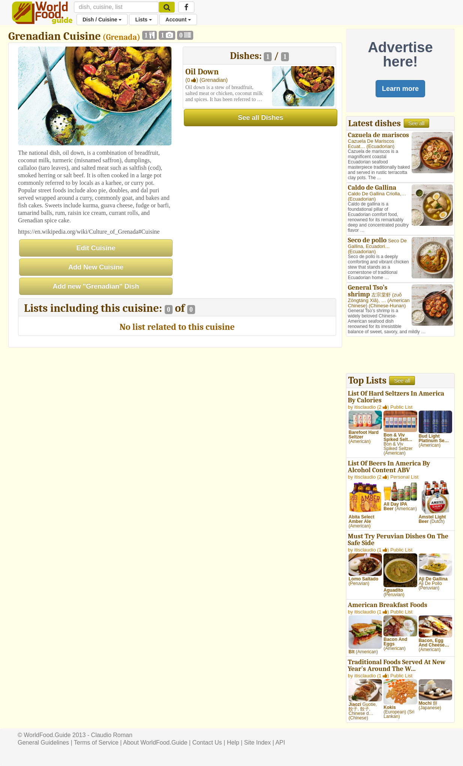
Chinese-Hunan (387, 305)
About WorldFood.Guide (155, 742)
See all (417, 123)
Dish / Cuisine (102, 20)
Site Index (257, 742)
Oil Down (202, 72)
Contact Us (207, 742)
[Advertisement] (400, 355)
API (280, 742)
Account (178, 20)
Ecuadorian (380, 146)
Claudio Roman (111, 735)
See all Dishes (260, 117)
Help (233, 742)
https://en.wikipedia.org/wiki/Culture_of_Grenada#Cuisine (88, 231)
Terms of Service (96, 742)
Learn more (400, 88)
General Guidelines (43, 742)
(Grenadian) (214, 80)
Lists (143, 20)
